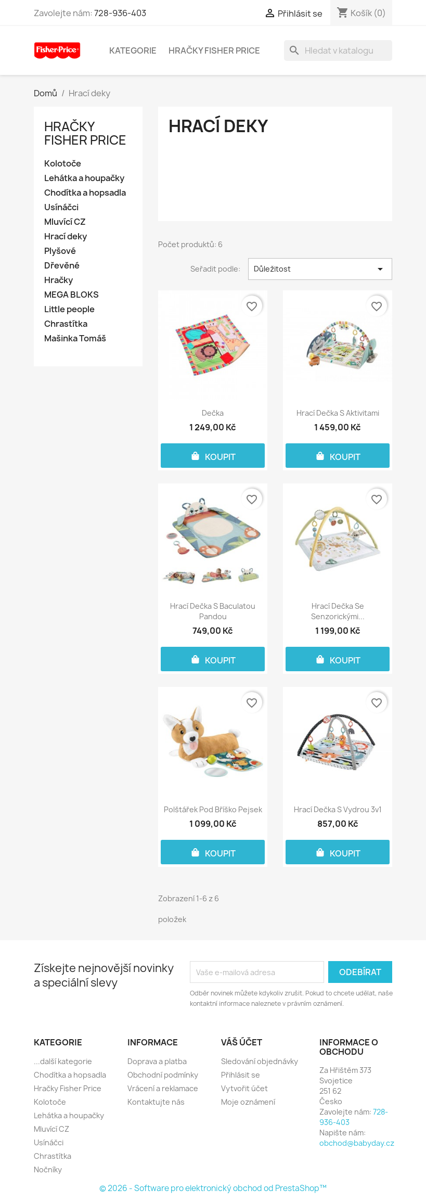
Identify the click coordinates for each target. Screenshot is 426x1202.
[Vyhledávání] (338, 50)
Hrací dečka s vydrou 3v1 (338, 809)
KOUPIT (213, 456)
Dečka (213, 413)
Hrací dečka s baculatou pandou (212, 611)
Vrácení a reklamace (162, 1088)
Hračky (58, 280)
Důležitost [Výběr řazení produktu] (320, 269)
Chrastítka (65, 323)
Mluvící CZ (65, 221)
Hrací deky (65, 236)
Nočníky (48, 1169)
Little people (69, 309)
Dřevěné (62, 265)
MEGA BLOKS (71, 294)
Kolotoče (62, 163)
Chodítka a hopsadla (85, 192)
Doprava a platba (157, 1061)
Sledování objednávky (259, 1061)
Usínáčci (61, 207)
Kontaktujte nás (156, 1102)
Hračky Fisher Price (214, 50)
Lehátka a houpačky (84, 178)
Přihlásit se (240, 1075)
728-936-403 (120, 13)
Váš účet (241, 1042)
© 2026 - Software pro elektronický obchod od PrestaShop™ (213, 1188)
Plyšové (60, 251)
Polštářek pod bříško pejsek (213, 809)
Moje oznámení (248, 1102)
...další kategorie (63, 1061)
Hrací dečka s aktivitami (337, 413)
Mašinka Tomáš (75, 338)
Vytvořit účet (244, 1088)
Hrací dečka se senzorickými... (338, 611)
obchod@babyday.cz (356, 1143)
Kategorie (133, 50)
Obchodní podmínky (162, 1075)
